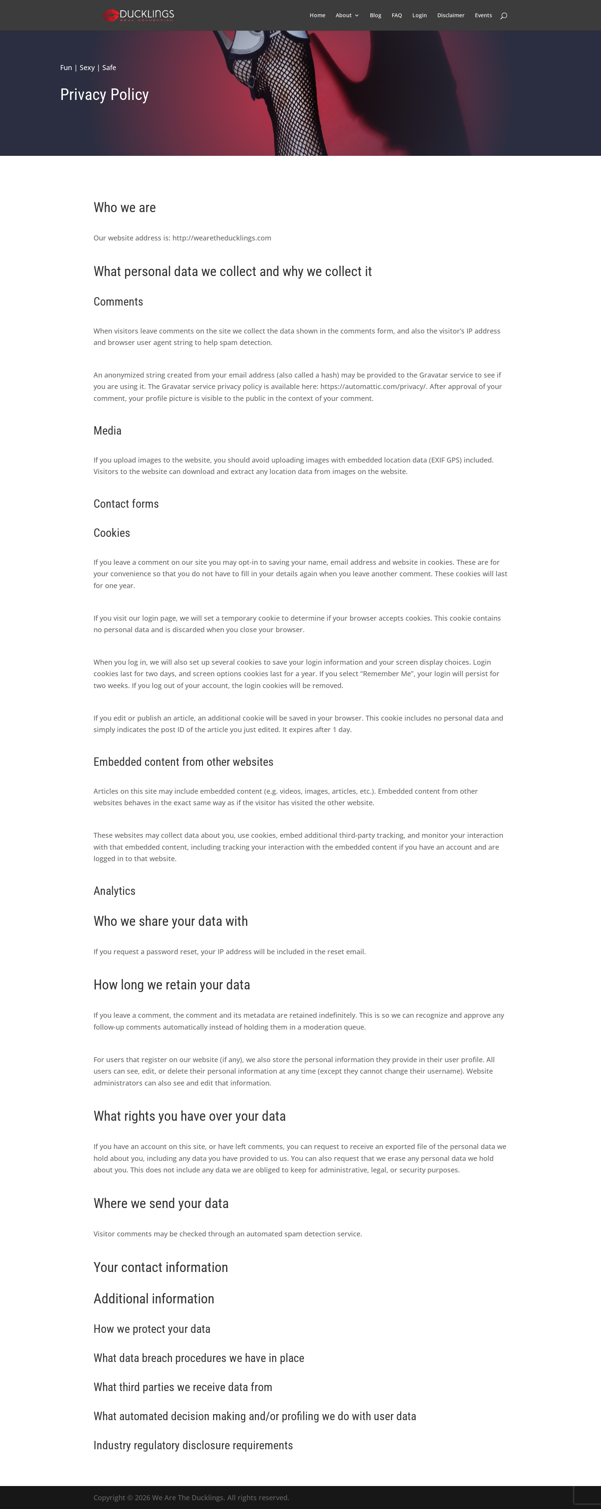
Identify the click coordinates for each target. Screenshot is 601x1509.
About (344, 16)
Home (317, 16)
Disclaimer (451, 16)
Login (419, 16)
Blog (375, 16)
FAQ (397, 16)
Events (483, 16)
